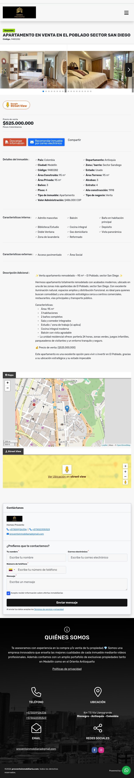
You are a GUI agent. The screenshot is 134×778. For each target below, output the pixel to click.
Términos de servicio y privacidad (49, 609)
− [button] (7, 388)
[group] (33, 70)
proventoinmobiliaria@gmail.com (26, 534)
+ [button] (7, 383)
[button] (43, 91)
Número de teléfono (17, 563)
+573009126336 (18, 529)
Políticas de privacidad (67, 669)
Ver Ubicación (57, 476)
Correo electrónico (78, 551)
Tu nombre (13, 551)
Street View (16, 105)
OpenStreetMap (123, 445)
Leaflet (104, 445)
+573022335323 (41, 529)
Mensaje (11, 576)
